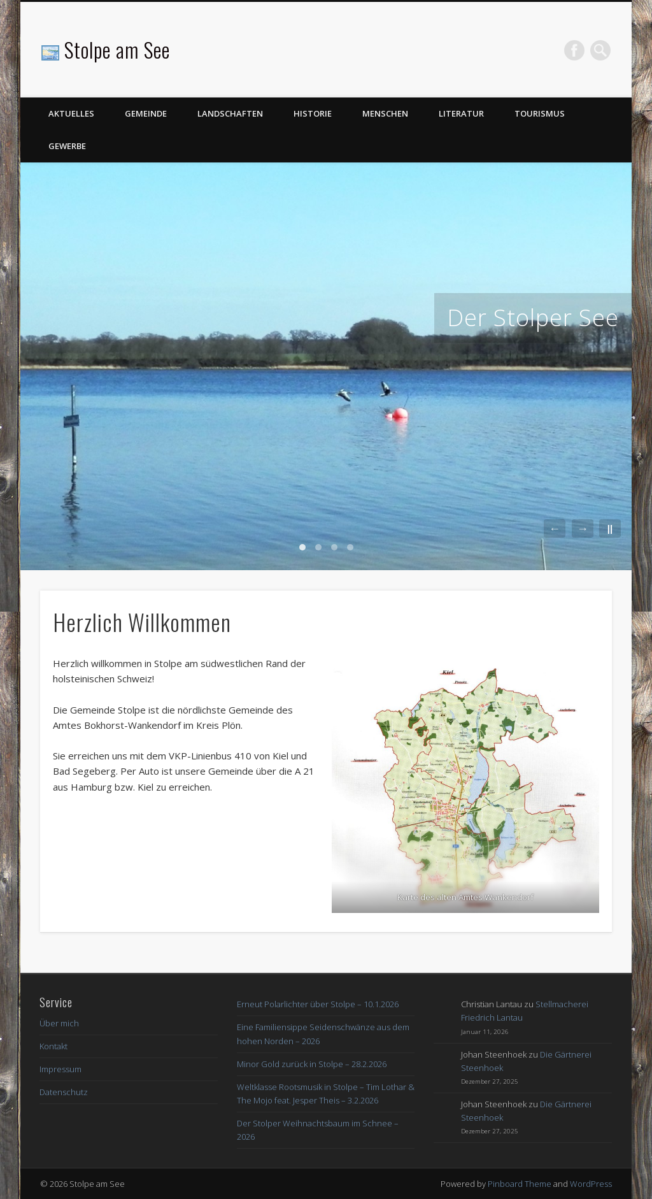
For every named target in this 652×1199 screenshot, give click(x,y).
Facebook (574, 50)
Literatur (461, 113)
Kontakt (53, 1046)
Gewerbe (67, 146)
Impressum (60, 1069)
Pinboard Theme (519, 1183)
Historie (313, 113)
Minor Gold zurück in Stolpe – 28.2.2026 (311, 1064)
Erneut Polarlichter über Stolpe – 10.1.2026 (318, 1004)
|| (610, 528)
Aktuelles (71, 113)
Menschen (385, 113)
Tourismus (539, 113)
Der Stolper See (533, 317)
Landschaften (230, 113)
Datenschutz (63, 1092)
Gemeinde (146, 113)
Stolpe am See (117, 49)
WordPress (591, 1183)
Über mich (59, 1023)
